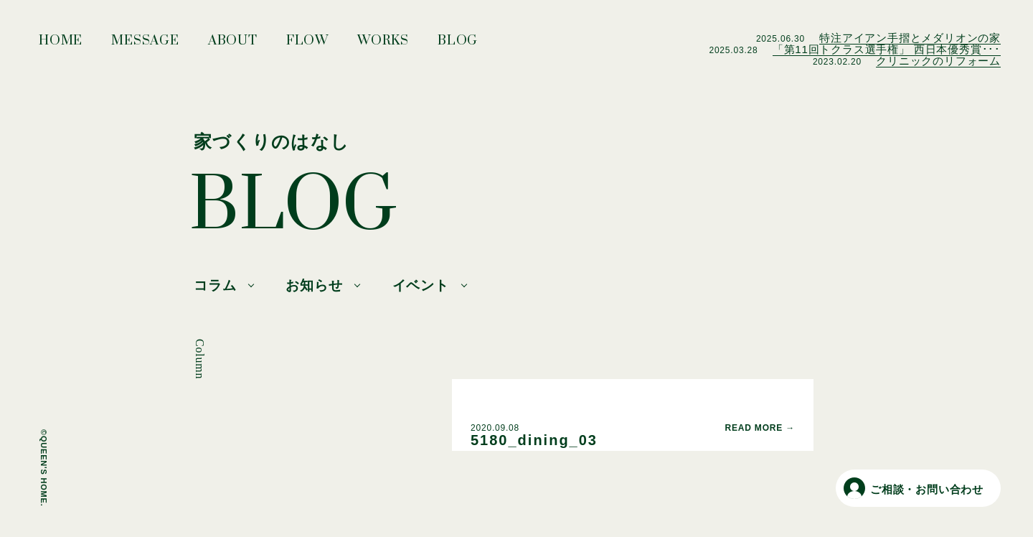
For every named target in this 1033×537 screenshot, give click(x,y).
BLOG (458, 44)
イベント (420, 285)
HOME (60, 44)
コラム (215, 285)
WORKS (383, 44)
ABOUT (232, 44)
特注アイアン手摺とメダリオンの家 (910, 38)
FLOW (307, 44)
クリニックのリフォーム (938, 61)
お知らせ (314, 285)
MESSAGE (145, 44)
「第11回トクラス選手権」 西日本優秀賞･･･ (887, 49)
